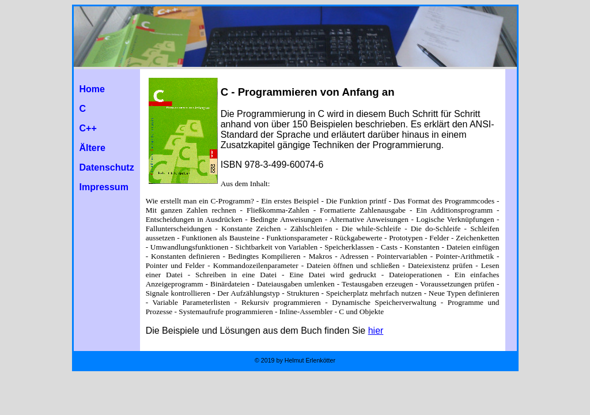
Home (92, 89)
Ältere (92, 148)
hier (376, 330)
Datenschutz (107, 167)
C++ (88, 128)
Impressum (104, 187)
